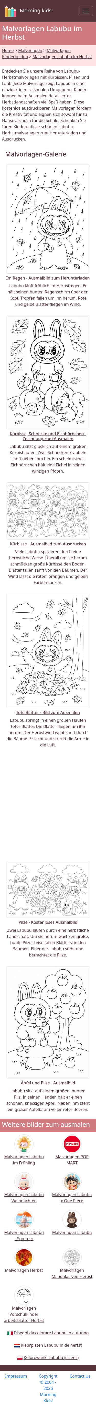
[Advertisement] (48, 804)
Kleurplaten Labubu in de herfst (51, 1345)
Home (8, 50)
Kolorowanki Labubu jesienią (51, 1357)
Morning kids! (28, 11)
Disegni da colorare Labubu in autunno (51, 1333)
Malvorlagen (30, 50)
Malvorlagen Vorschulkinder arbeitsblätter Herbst (24, 1307)
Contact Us (80, 1376)
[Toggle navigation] (86, 11)
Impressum (16, 1376)
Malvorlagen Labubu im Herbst (62, 56)
